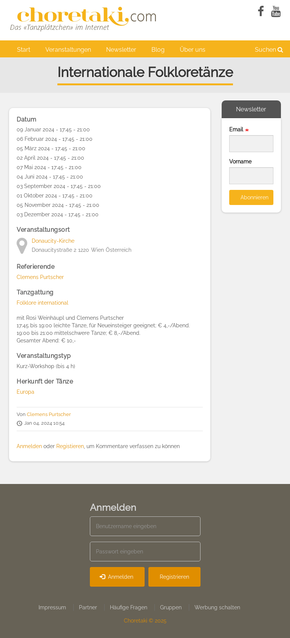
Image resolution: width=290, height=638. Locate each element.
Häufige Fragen (128, 607)
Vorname (240, 162)
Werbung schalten (217, 607)
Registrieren (174, 577)
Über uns (192, 49)
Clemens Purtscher (40, 277)
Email (236, 129)
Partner (88, 607)
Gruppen (171, 607)
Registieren (70, 446)
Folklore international (42, 303)
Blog (158, 49)
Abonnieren (254, 197)
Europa (25, 392)
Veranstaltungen (68, 49)
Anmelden (29, 446)
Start (23, 49)
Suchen (269, 49)
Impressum (52, 607)
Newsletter (121, 49)
